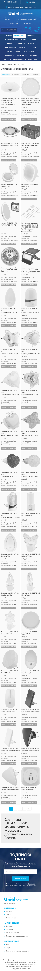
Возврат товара (11, 918)
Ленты (9, 43)
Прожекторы (20, 43)
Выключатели (22, 55)
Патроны (7, 59)
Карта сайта (10, 929)
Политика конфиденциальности (17, 951)
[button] (30, 29)
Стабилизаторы (11, 39)
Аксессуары (32, 59)
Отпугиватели (28, 51)
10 (29, 809)
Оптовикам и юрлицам (26, 19)
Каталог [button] (8, 19)
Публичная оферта (12, 933)
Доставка (9, 911)
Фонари (31, 43)
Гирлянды (31, 35)
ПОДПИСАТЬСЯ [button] (20, 879)
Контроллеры (10, 47)
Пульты (23, 39)
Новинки (14, 23)
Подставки (32, 47)
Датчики (33, 55)
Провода (32, 39)
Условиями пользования (26, 885)
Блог (7, 944)
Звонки (17, 51)
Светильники (19, 35)
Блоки (9, 51)
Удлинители (9, 55)
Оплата (8, 914)
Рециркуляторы (19, 59)
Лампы (9, 35)
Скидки (8, 948)
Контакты (26, 23)
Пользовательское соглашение (17, 936)
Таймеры (21, 47)
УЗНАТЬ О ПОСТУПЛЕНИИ (8, 119)
